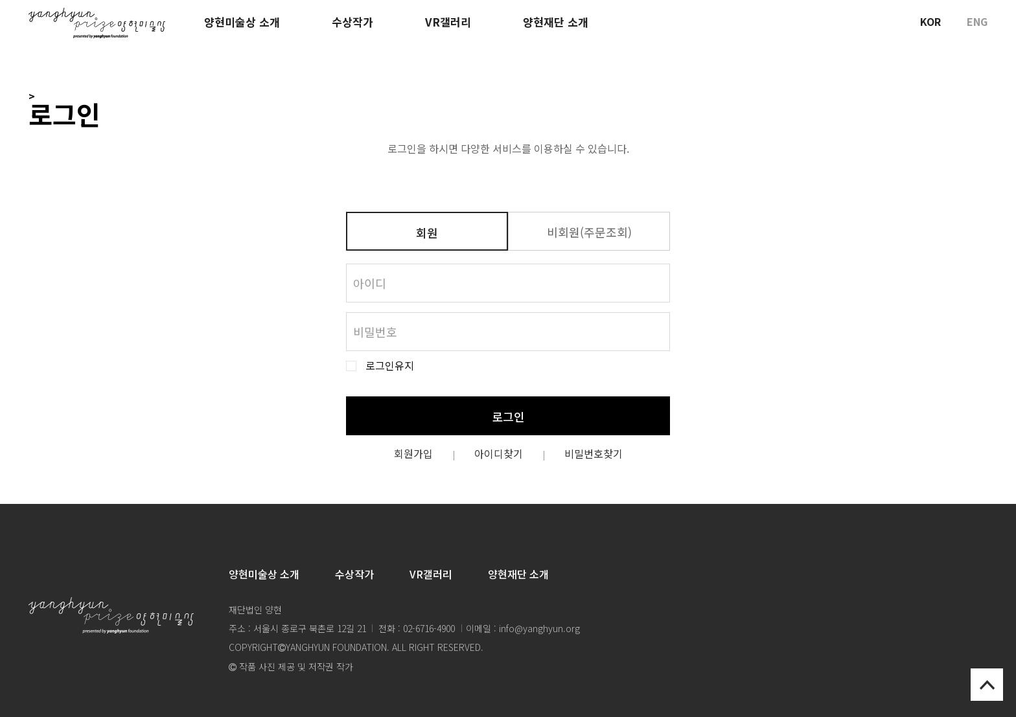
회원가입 (413, 453)
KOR (930, 21)
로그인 (508, 416)
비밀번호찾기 (593, 453)
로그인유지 (389, 365)
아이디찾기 (498, 453)
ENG (977, 21)
